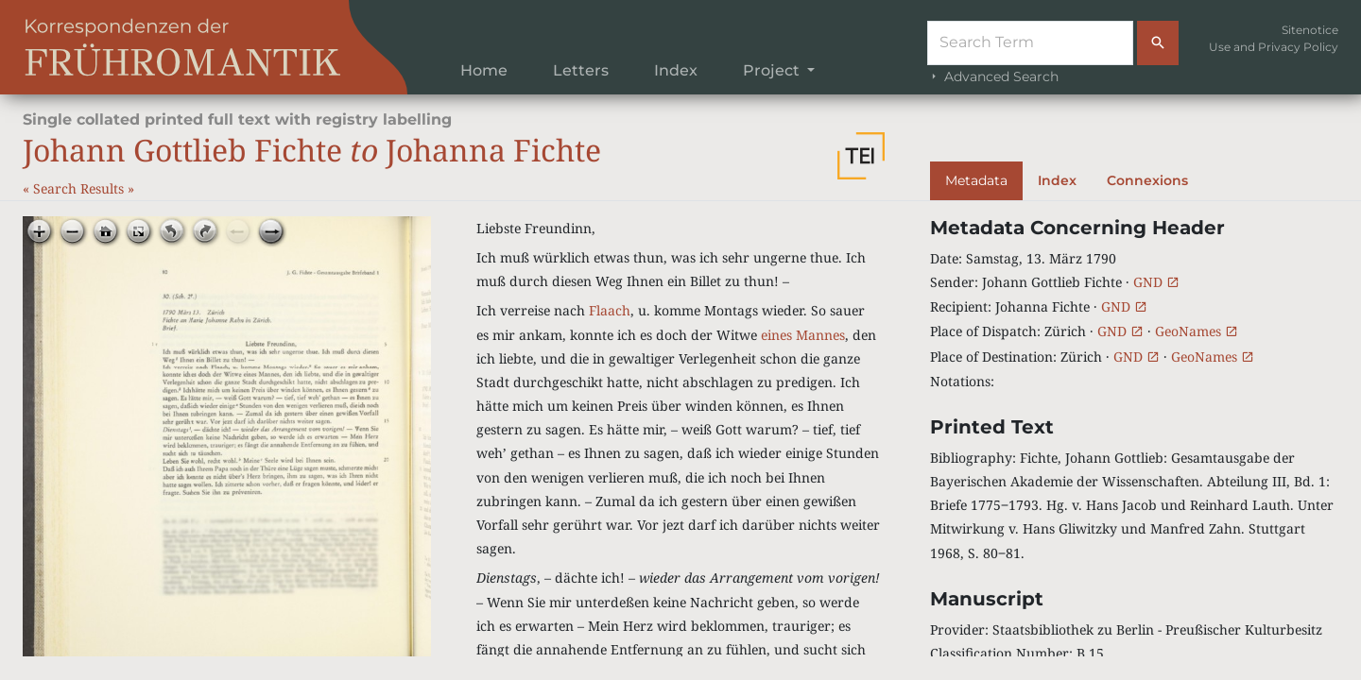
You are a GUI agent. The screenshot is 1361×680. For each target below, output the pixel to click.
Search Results (80, 188)
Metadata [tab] (976, 180)
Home (484, 70)
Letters (581, 70)
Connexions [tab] (1147, 180)
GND (1156, 282)
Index (676, 70)
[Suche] (1030, 43)
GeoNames (1196, 331)
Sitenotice (1310, 30)
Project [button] (773, 70)
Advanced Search (993, 76)
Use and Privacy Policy (1273, 47)
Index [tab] (1057, 180)
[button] (861, 155)
